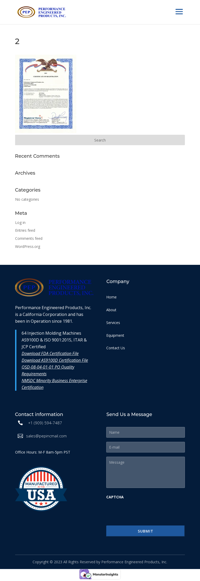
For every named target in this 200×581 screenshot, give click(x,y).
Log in (20, 222)
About (111, 309)
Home (111, 297)
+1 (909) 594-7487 (45, 422)
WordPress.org (27, 246)
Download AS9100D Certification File (55, 360)
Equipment (115, 335)
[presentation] (145, 512)
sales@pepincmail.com (46, 435)
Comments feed (28, 238)
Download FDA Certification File (50, 353)
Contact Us (115, 347)
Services (113, 322)
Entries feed (25, 230)
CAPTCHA (115, 497)
